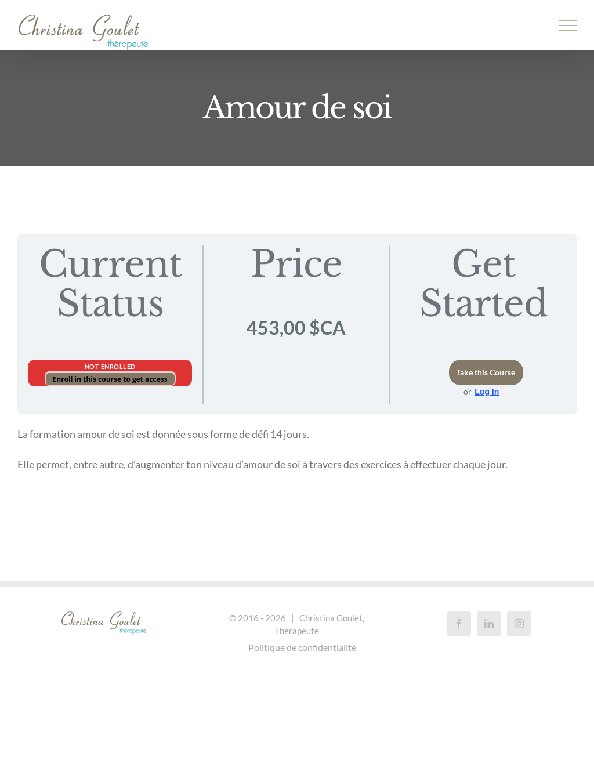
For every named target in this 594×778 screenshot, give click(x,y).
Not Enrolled (110, 366)
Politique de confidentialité (302, 647)
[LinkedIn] (489, 623)
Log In (487, 391)
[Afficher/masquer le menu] (568, 25)
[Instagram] (519, 623)
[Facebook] (459, 623)
